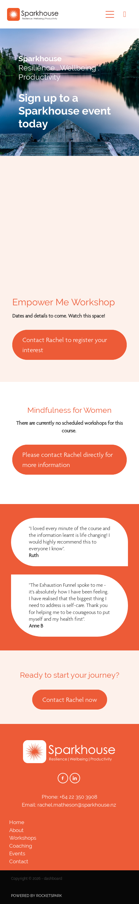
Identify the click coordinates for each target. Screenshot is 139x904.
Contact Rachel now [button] (69, 699)
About (16, 830)
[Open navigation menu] (109, 14)
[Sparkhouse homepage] (55, 14)
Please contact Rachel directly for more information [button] (67, 460)
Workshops (22, 838)
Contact (18, 861)
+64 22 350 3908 (78, 797)
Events (17, 853)
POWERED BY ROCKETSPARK (36, 896)
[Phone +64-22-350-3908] (124, 14)
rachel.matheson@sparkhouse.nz (76, 805)
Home (16, 822)
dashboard (53, 878)
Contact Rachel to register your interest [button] (64, 345)
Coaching (20, 846)
